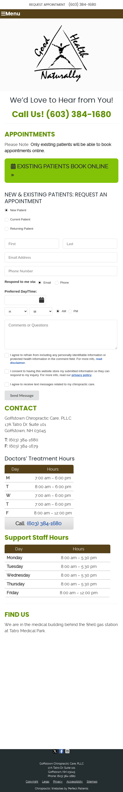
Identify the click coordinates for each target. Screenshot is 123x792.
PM (76, 311)
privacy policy (82, 375)
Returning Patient (21, 228)
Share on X (55, 751)
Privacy (58, 781)
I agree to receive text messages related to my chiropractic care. (52, 384)
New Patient (18, 210)
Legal (45, 781)
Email (47, 282)
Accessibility (74, 781)
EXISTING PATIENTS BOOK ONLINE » (59, 170)
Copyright (32, 781)
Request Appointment (47, 4)
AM (64, 311)
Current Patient (20, 219)
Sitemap (92, 781)
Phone (64, 282)
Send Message (22, 395)
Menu (10, 13)
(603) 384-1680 (82, 4)
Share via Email (67, 751)
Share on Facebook (61, 751)
